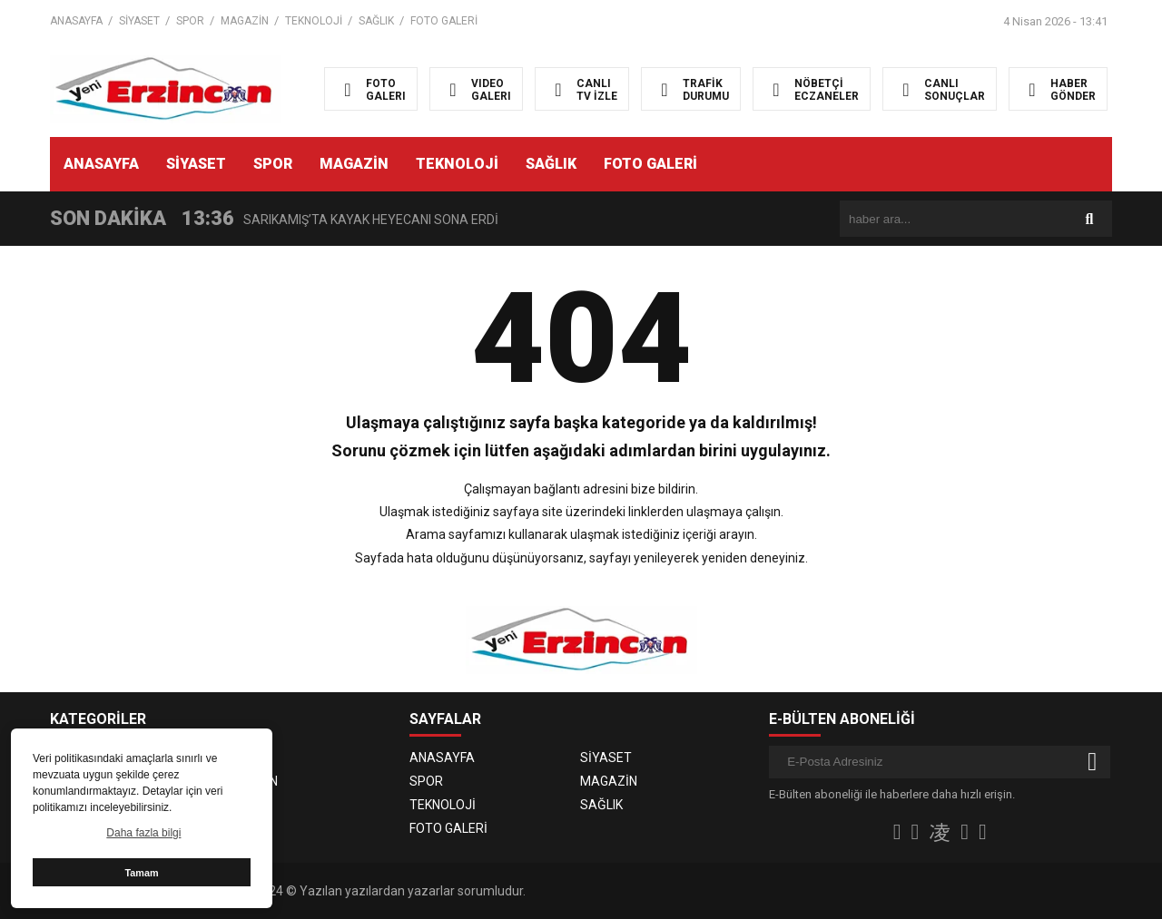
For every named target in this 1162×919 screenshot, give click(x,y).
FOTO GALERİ (444, 21)
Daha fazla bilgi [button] (143, 832)
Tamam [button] (141, 872)
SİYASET (139, 21)
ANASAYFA (76, 21)
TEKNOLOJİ (313, 21)
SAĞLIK (376, 21)
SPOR (190, 21)
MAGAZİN (245, 21)
